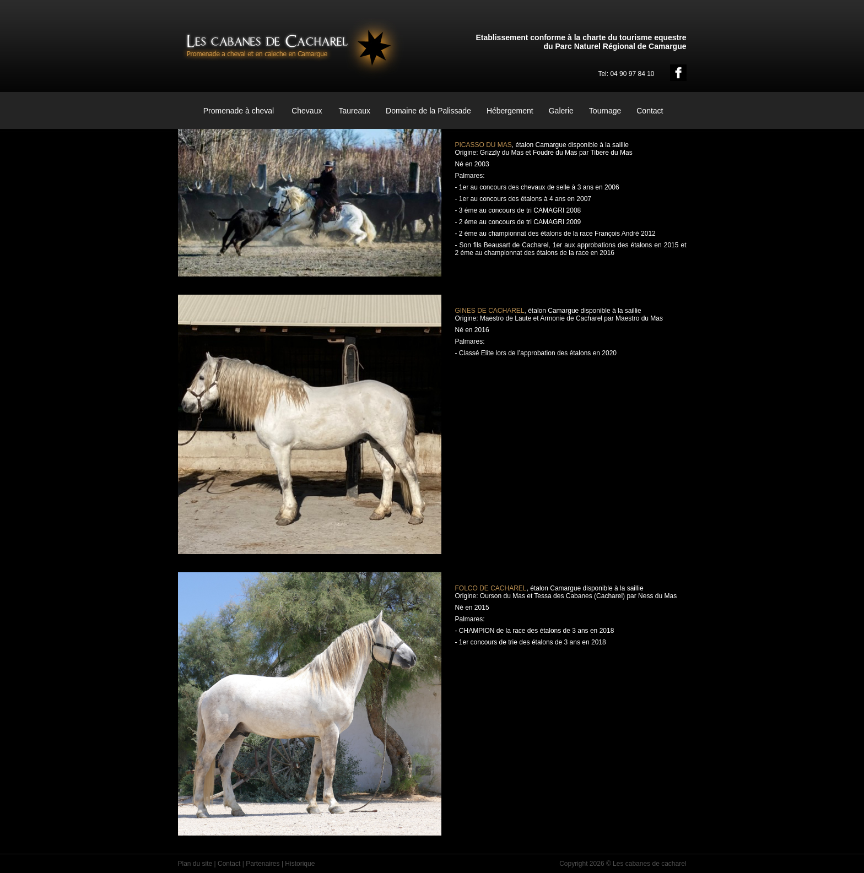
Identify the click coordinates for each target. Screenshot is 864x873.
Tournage (605, 110)
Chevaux (306, 110)
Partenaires (262, 863)
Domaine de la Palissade (428, 110)
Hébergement (510, 110)
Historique (300, 863)
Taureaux (354, 110)
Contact (649, 110)
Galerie (561, 110)
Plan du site (195, 863)
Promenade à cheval (238, 110)
